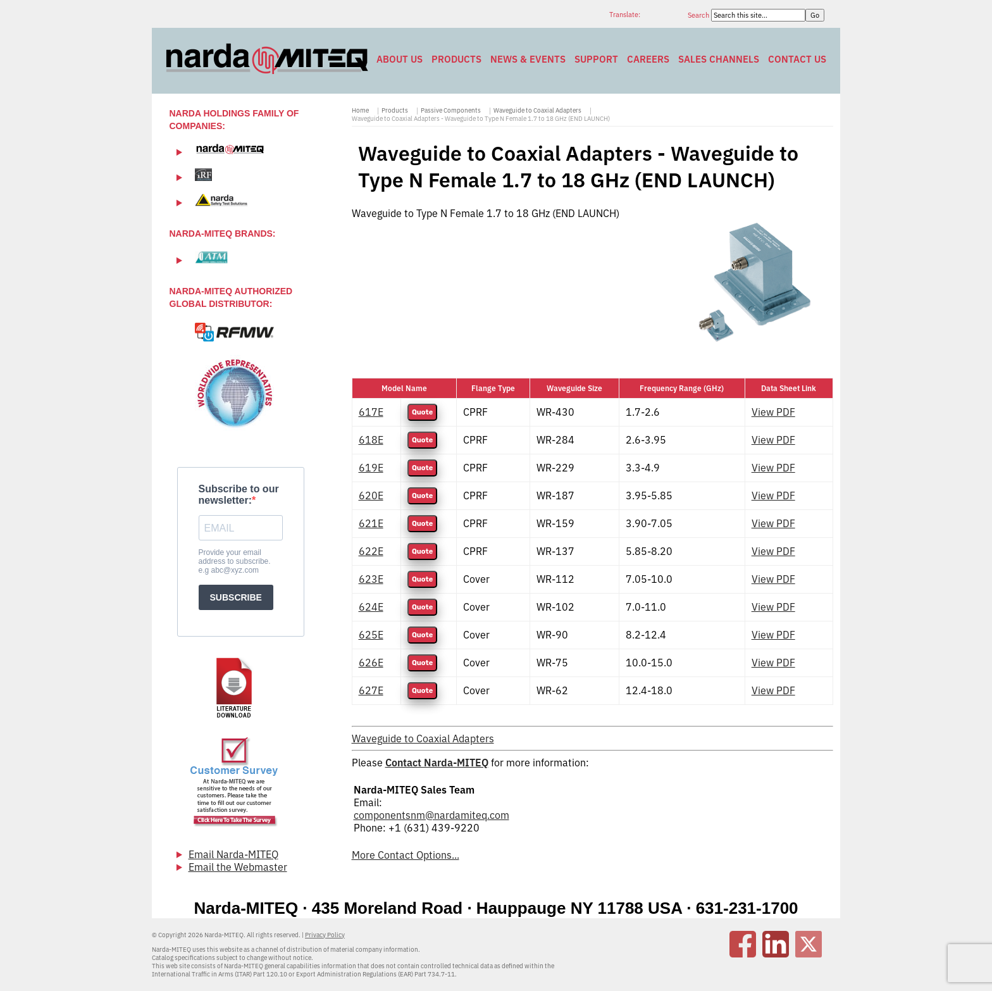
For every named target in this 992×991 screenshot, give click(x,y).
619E (371, 467)
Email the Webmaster (238, 867)
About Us (399, 59)
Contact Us (797, 59)
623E (371, 579)
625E (371, 634)
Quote (422, 412)
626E (371, 662)
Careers (648, 59)
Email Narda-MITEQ (233, 854)
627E (371, 690)
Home (360, 110)
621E (371, 523)
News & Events (528, 59)
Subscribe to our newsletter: (239, 494)
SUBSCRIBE (236, 597)
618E (371, 439)
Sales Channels (718, 59)
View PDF (773, 412)
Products (456, 59)
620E (371, 495)
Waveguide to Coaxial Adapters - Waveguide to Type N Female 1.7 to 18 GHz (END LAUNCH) (481, 119)
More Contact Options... (405, 855)
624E (371, 607)
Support (596, 59)
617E (371, 412)
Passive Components (451, 110)
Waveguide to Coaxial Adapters (537, 110)
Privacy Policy (325, 935)
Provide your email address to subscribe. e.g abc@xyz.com (235, 561)
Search (699, 15)
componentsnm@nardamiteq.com (431, 815)
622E (371, 551)
